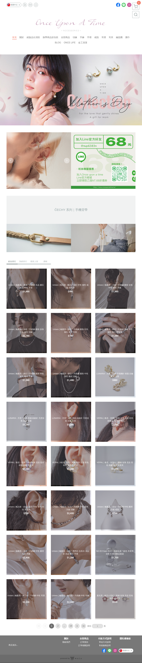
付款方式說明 (104, 639)
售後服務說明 (105, 645)
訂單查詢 (84, 642)
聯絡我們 (66, 642)
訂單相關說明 (84, 645)
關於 (66, 639)
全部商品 (84, 639)
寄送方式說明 (105, 642)
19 (70, 626)
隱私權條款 (125, 639)
